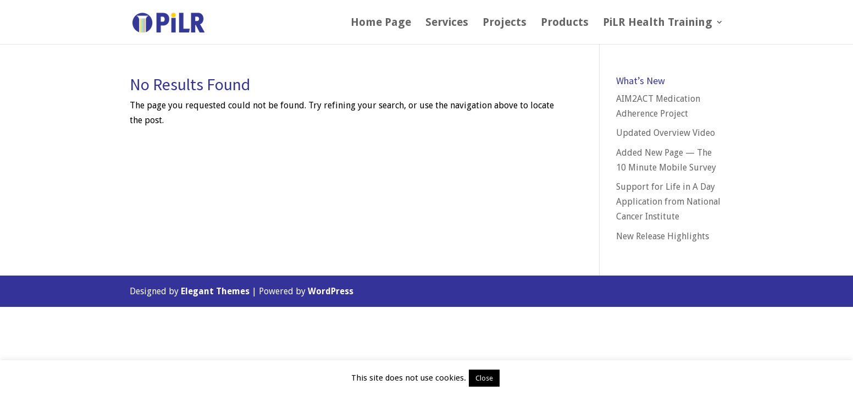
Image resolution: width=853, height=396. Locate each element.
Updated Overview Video (665, 133)
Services (446, 23)
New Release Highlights (662, 236)
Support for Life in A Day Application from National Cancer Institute (668, 202)
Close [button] (484, 378)
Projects (505, 23)
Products (565, 23)
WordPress (330, 291)
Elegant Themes (215, 291)
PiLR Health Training (657, 23)
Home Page (381, 23)
